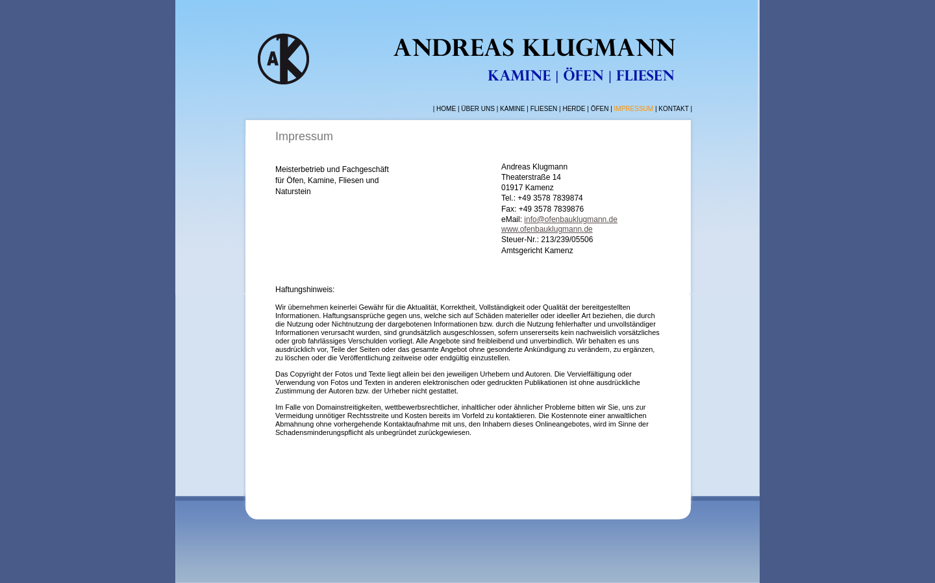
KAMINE (513, 108)
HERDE (573, 108)
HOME (446, 108)
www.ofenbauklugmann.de (547, 229)
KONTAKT (673, 108)
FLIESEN (544, 108)
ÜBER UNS (478, 108)
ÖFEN (600, 108)
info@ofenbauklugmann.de (570, 219)
